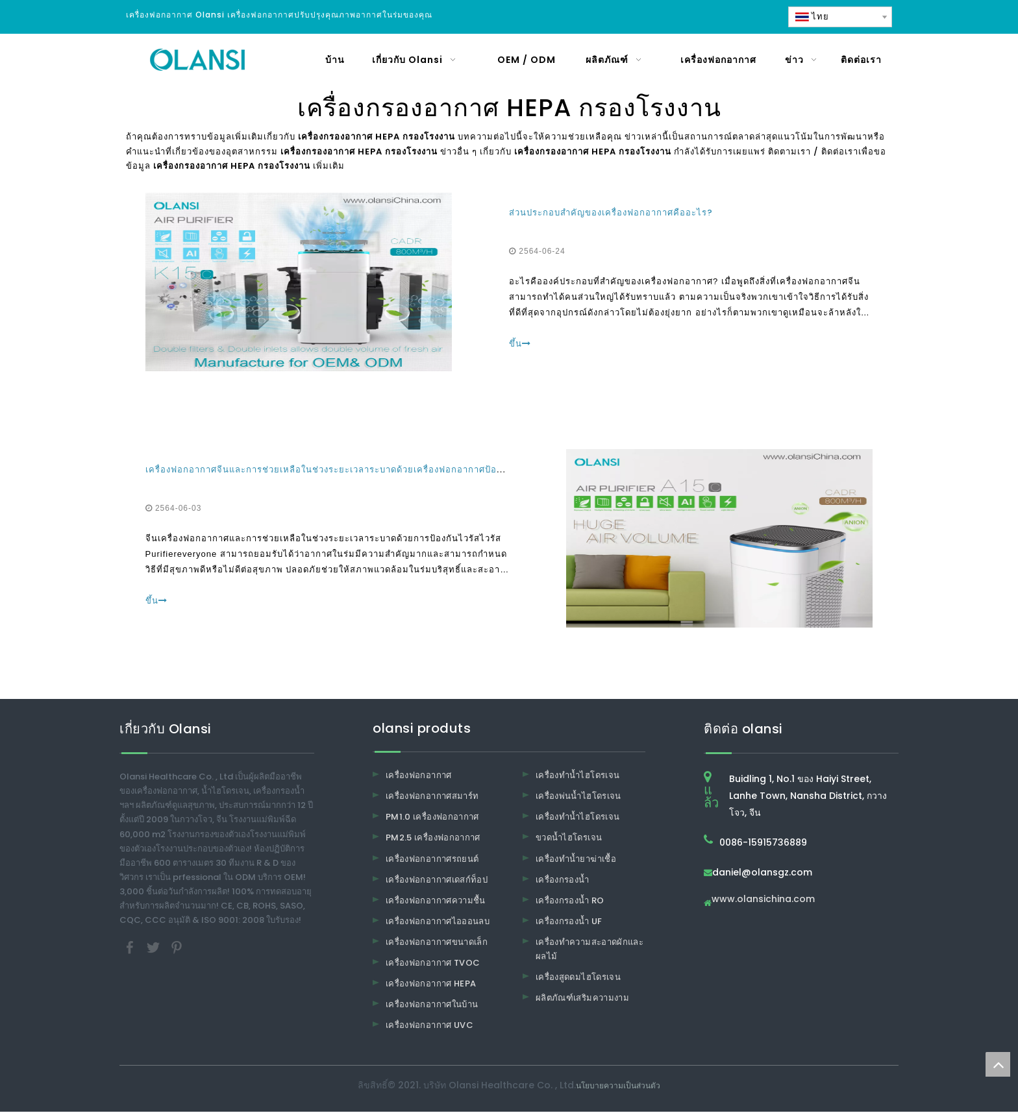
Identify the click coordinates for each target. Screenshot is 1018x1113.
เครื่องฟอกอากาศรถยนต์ (432, 859)
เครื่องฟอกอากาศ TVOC (433, 964)
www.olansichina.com (763, 901)
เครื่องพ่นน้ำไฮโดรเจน (578, 797)
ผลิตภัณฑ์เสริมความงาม (582, 999)
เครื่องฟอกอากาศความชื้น (436, 901)
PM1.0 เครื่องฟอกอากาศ (432, 818)
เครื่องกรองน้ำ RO (570, 901)
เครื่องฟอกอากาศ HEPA (431, 985)
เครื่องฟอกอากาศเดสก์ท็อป (437, 880)
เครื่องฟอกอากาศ (419, 776)
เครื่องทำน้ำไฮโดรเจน (577, 776)
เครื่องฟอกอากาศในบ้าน (432, 1005)
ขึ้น (520, 344)
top (998, 1064)
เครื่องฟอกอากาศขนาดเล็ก (437, 943)
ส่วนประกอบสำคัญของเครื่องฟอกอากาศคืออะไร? (611, 213)
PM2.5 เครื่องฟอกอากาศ (433, 839)
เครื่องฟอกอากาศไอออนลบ (438, 922)
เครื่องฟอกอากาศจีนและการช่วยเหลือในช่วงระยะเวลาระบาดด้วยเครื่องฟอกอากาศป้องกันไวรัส (340, 470)
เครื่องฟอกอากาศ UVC (429, 1026)
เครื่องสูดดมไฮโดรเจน (578, 978)
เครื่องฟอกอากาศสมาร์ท (432, 797)
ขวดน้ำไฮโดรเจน (569, 839)
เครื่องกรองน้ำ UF (569, 922)
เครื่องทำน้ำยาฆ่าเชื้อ (576, 859)
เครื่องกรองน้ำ (563, 880)
